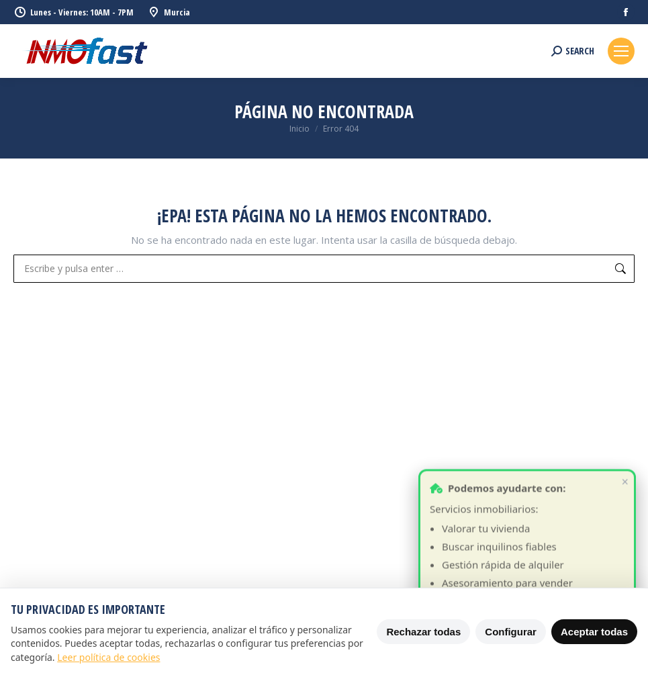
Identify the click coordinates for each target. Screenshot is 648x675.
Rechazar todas (423, 631)
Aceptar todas (594, 631)
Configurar (511, 631)
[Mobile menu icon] (621, 51)
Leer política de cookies (108, 657)
